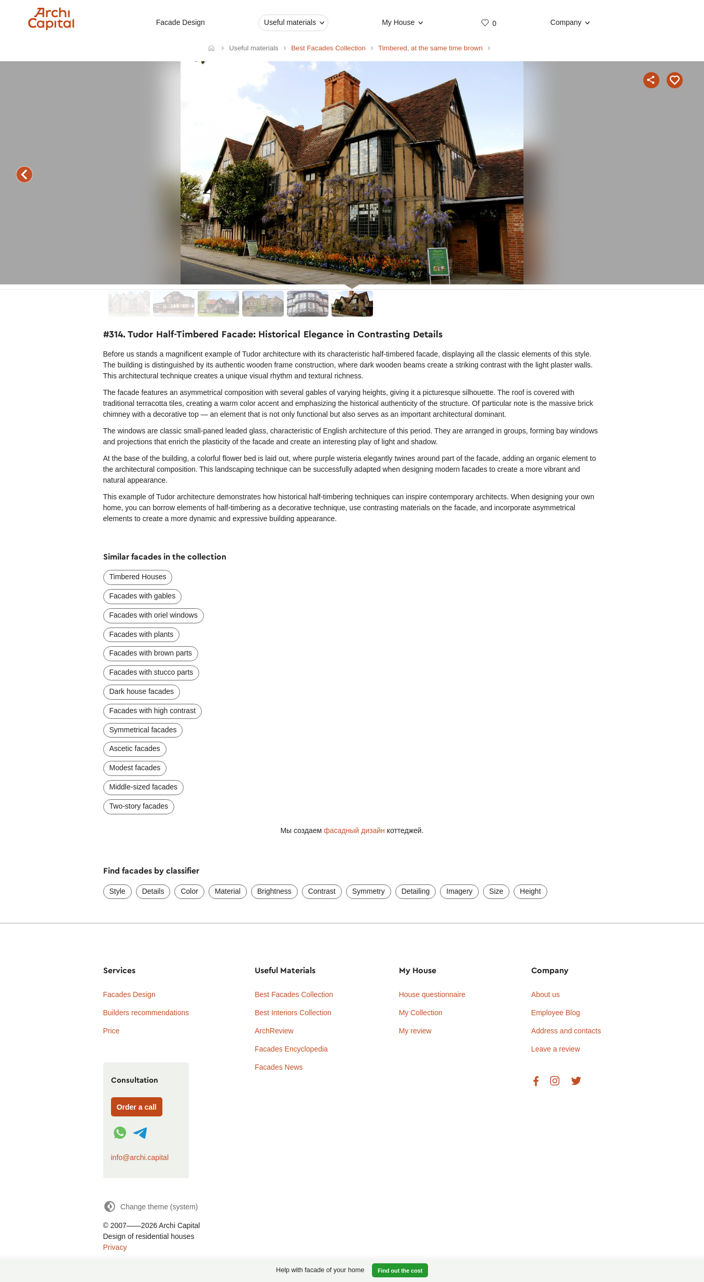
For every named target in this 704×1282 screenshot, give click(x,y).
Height (530, 891)
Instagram (555, 1081)
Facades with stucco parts (151, 672)
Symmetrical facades (143, 730)
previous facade (24, 174)
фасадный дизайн (354, 830)
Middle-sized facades (143, 787)
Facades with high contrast (152, 710)
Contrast (322, 891)
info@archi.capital (140, 1157)
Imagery (459, 891)
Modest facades (135, 767)
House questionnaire (432, 994)
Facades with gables (142, 596)
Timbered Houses (138, 576)
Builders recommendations (146, 1012)
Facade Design (180, 22)
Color (189, 891)
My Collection (421, 1012)
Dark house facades (141, 691)
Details (153, 891)
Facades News (279, 1067)
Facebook (536, 1081)
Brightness (274, 891)
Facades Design (129, 994)
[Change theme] (150, 1206)
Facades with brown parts (150, 653)
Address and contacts (566, 1031)
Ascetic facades (134, 748)
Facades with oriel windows (153, 615)
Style (117, 891)
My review (415, 1031)
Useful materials (290, 22)
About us (545, 994)
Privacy (115, 1247)
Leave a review (555, 1049)
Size (496, 891)
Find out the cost (400, 1270)
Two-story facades (139, 806)
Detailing (416, 891)
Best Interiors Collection (293, 1012)
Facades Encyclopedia (291, 1049)
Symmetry (368, 891)
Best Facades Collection (294, 994)
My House (398, 22)
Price (111, 1031)
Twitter (576, 1081)
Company (566, 22)
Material (228, 891)
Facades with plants (141, 634)
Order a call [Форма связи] (137, 1107)
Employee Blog (555, 1012)
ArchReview (274, 1031)
